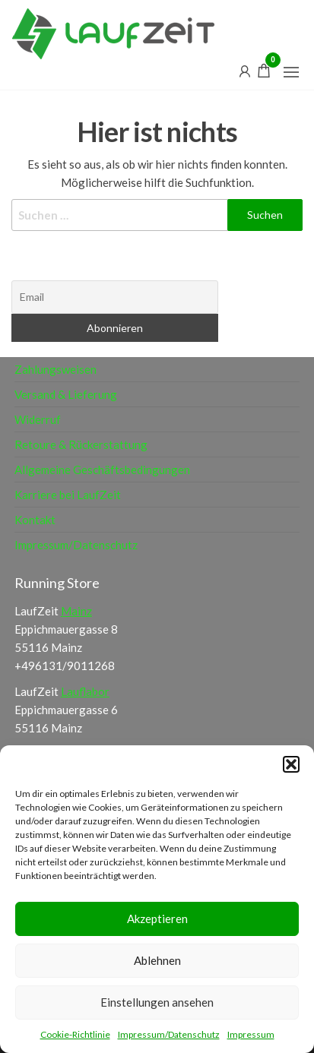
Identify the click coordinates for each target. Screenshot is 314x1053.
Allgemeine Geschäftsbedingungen (102, 469)
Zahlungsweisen (55, 369)
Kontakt (35, 519)
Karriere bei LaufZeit (67, 494)
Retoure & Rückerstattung (80, 444)
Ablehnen (157, 960)
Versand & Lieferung (65, 394)
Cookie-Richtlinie (75, 1034)
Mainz (76, 611)
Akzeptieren (157, 918)
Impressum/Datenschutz (169, 1034)
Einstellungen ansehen (157, 1002)
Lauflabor (85, 691)
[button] (291, 764)
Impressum (250, 1034)
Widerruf (37, 419)
